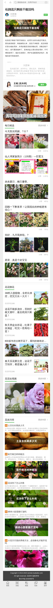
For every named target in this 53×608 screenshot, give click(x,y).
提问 (45, 20)
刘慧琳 (13, 19)
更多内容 (42, 147)
